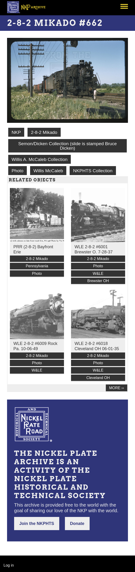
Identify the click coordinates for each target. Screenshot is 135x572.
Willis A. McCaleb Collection (40, 159)
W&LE (98, 274)
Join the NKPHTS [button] (36, 523)
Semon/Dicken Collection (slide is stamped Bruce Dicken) (67, 146)
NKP (16, 132)
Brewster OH (98, 281)
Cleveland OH (98, 378)
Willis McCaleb (48, 170)
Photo (17, 170)
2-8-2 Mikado (44, 132)
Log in (9, 565)
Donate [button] (77, 523)
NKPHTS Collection (92, 170)
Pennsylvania (37, 266)
